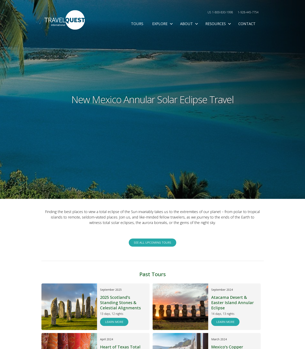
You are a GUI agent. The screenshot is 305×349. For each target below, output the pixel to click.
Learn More (114, 322)
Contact (246, 23)
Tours (137, 23)
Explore (161, 23)
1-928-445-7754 (248, 12)
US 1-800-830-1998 (220, 12)
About (188, 23)
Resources (217, 23)
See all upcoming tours (152, 242)
